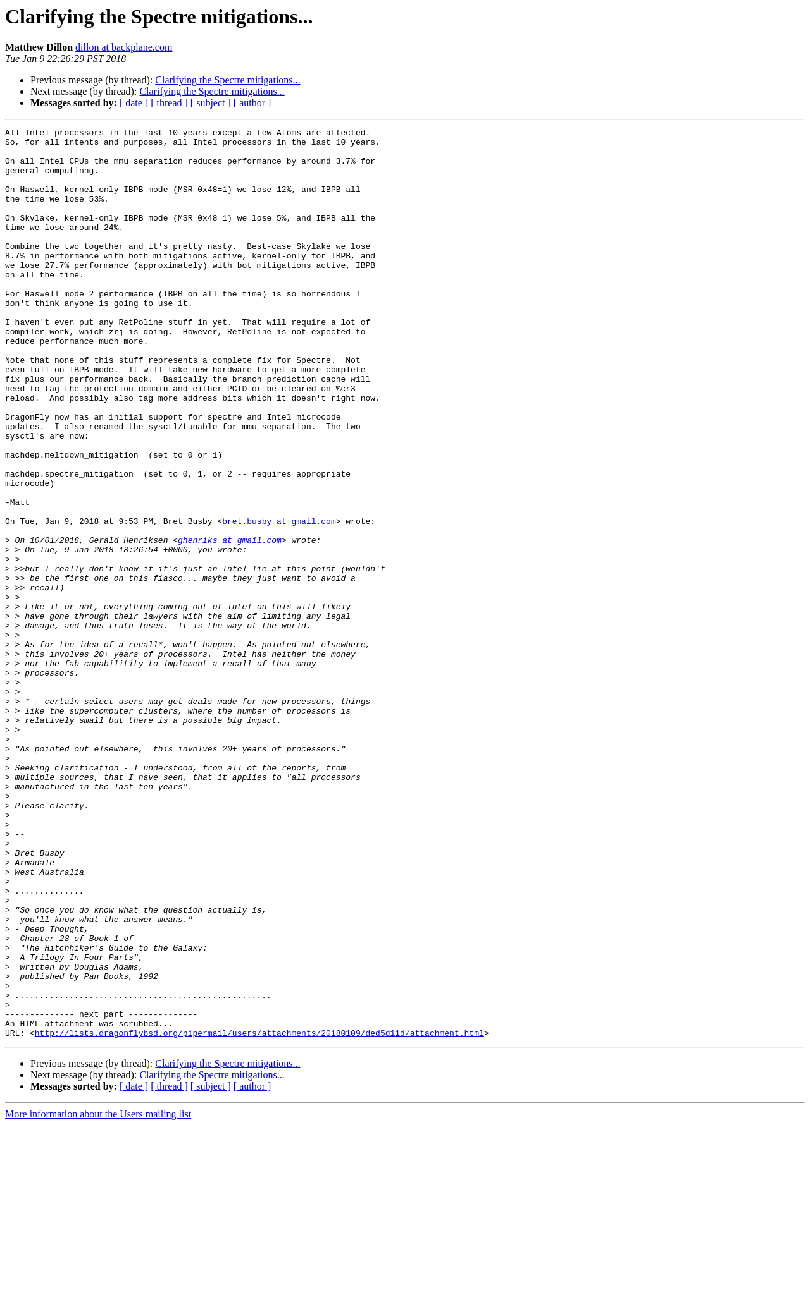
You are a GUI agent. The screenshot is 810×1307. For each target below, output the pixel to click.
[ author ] (252, 102)
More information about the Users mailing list (98, 1296)
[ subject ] (210, 102)
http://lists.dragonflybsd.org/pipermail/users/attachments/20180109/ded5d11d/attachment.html (259, 1214)
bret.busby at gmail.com (278, 600)
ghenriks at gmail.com (230, 623)
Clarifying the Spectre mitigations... (227, 80)
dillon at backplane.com (123, 47)
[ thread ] (169, 102)
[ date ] (134, 102)
